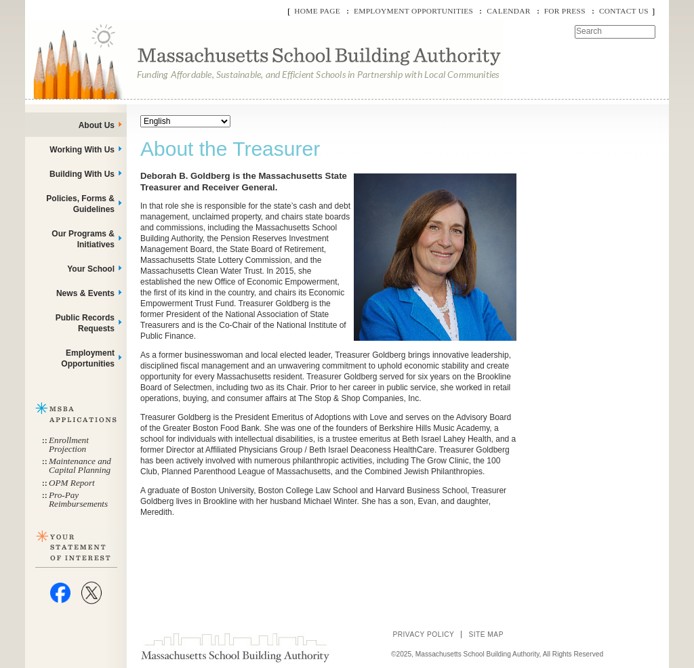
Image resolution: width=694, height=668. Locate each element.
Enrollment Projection (69, 444)
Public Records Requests (85, 323)
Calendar (508, 11)
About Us (97, 125)
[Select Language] (185, 121)
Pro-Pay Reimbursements (78, 499)
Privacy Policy (423, 634)
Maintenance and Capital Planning (80, 465)
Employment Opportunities (413, 11)
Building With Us (82, 174)
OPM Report (72, 482)
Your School (91, 269)
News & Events (85, 293)
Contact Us (624, 11)
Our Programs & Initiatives (83, 239)
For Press (565, 11)
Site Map (486, 634)
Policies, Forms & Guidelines (80, 204)
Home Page (317, 11)
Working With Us (82, 149)
